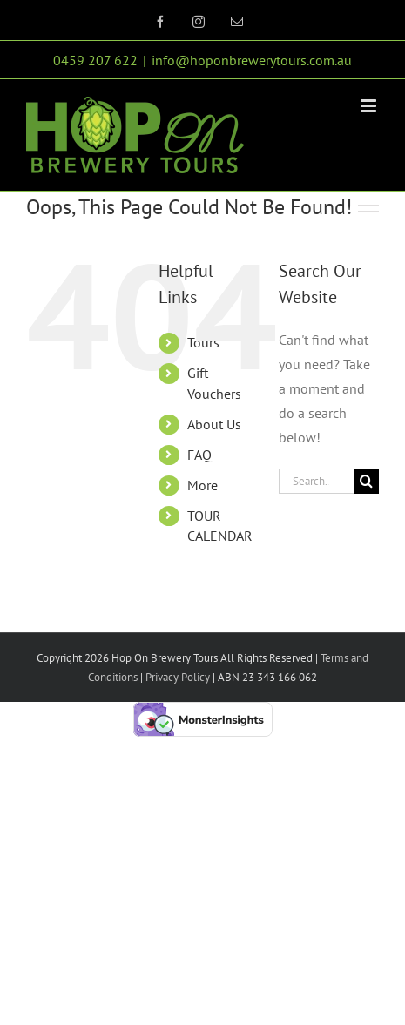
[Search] (366, 481)
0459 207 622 (95, 60)
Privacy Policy (176, 677)
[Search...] (316, 481)
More (202, 485)
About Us (214, 424)
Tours (203, 342)
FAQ (199, 454)
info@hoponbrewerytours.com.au (252, 60)
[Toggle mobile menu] (370, 106)
